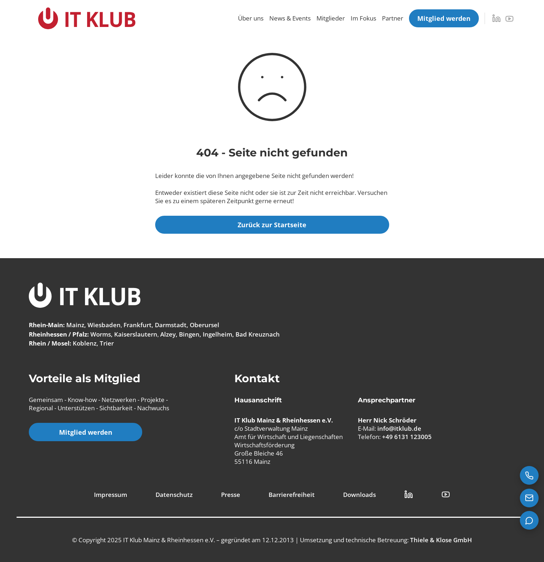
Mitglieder (330, 18)
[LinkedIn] (496, 18)
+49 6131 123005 (407, 437)
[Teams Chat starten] (529, 520)
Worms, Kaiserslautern (123, 334)
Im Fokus (363, 18)
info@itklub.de (399, 428)
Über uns (251, 18)
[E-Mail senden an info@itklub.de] (529, 498)
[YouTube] (509, 18)
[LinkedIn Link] (408, 494)
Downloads (359, 494)
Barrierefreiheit (292, 494)
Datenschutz (174, 494)
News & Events (290, 18)
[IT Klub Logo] (84, 296)
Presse (230, 494)
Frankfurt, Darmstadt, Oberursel (171, 325)
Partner (392, 18)
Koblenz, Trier (93, 343)
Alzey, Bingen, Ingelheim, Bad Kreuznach (220, 334)
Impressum (110, 494)
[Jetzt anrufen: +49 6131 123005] (529, 475)
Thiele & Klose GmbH (441, 540)
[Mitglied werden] (444, 18)
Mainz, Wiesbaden (93, 325)
